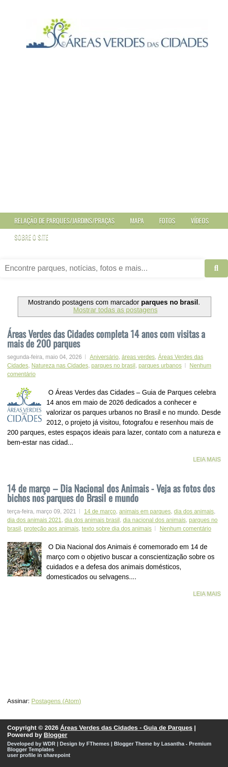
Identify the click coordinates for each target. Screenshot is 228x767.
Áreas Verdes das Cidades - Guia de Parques (126, 727)
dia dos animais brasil (92, 520)
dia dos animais (194, 511)
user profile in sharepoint (38, 755)
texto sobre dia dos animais (117, 528)
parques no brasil (113, 365)
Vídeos (200, 220)
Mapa (137, 220)
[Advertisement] (114, 136)
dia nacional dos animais (154, 520)
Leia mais (207, 459)
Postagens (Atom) (56, 701)
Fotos (167, 220)
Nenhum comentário (185, 528)
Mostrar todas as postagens (115, 310)
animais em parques (145, 511)
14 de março (100, 511)
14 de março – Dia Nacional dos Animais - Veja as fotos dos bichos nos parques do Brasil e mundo (111, 491)
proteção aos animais (51, 528)
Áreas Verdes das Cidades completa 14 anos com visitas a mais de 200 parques (106, 338)
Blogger (55, 734)
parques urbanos (160, 365)
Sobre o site (31, 237)
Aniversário (104, 357)
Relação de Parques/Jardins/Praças (64, 220)
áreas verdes (137, 357)
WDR (49, 744)
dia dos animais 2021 (34, 520)
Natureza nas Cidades (60, 365)
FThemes (98, 744)
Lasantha (172, 744)
